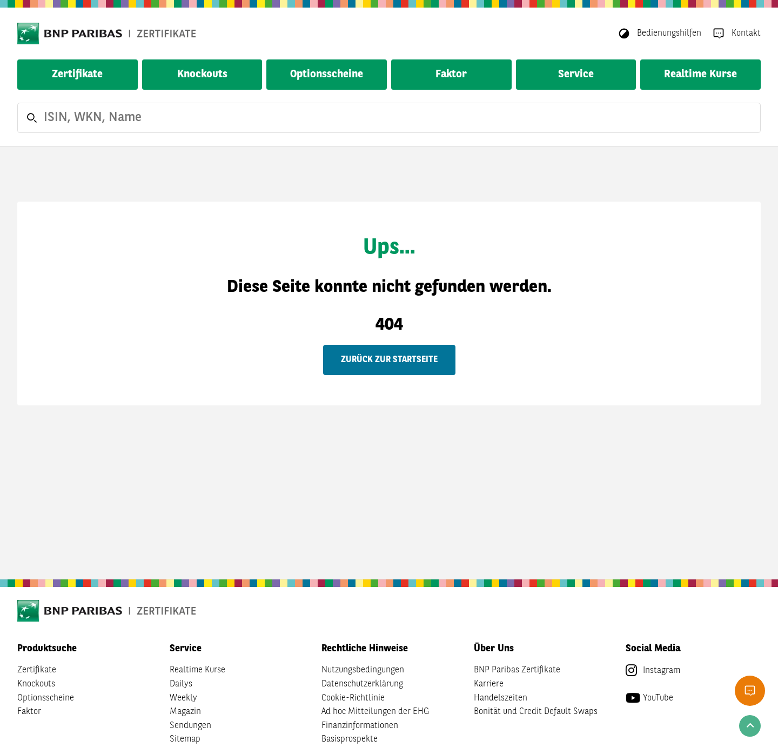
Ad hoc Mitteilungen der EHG (375, 712)
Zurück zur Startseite (389, 360)
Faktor (451, 74)
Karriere (489, 684)
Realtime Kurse (700, 74)
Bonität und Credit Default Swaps (536, 712)
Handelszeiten (500, 698)
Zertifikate (77, 74)
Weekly (183, 698)
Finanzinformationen (359, 726)
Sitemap (185, 739)
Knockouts (202, 74)
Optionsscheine (326, 74)
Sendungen (190, 726)
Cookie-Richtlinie (353, 698)
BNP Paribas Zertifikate (517, 670)
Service (576, 74)
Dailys (181, 684)
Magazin (185, 712)
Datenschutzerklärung (362, 684)
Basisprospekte (349, 739)
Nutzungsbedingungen (362, 670)
